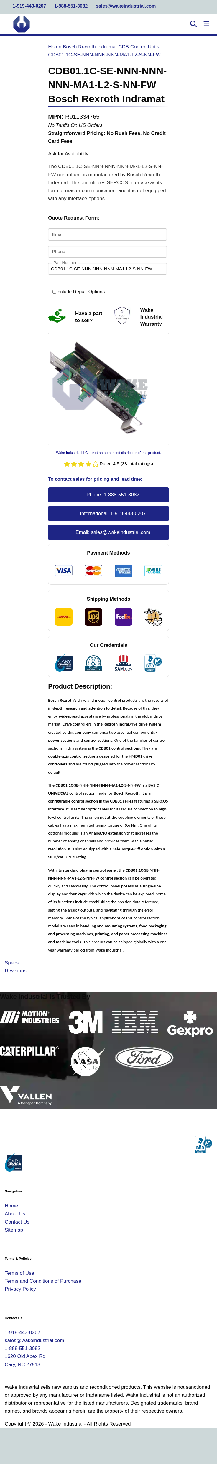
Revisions (16, 971)
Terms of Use (19, 1273)
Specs (12, 963)
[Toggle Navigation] (206, 24)
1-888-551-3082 (71, 6)
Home (54, 47)
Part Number (64, 262)
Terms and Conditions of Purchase (43, 1281)
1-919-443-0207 (29, 6)
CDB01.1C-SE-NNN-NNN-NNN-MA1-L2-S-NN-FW (104, 55)
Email (57, 234)
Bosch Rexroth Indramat (90, 47)
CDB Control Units (138, 47)
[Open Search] (193, 24)
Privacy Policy (20, 1289)
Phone (58, 251)
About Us (15, 1214)
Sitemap (14, 1230)
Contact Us (17, 1222)
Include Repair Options (78, 291)
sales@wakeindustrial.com (126, 6)
